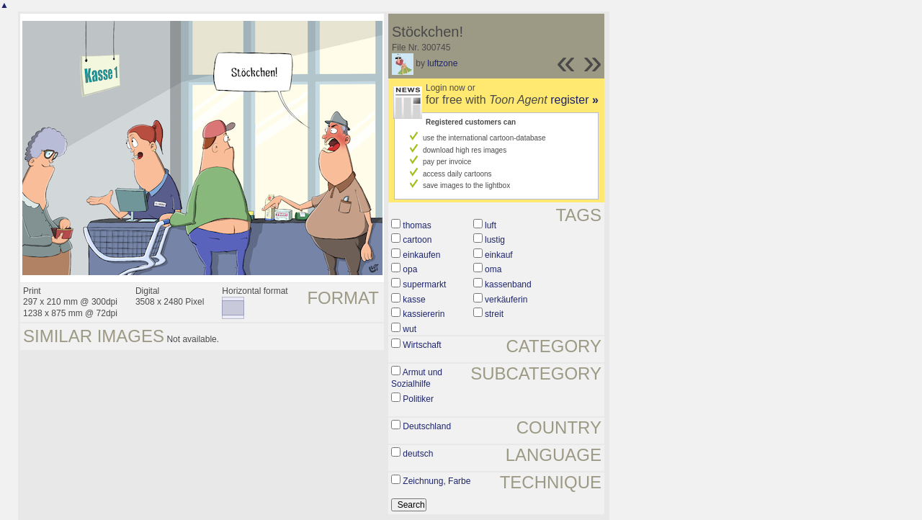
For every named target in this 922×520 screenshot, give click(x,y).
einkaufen (421, 255)
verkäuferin (506, 300)
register (574, 100)
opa (410, 269)
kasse (414, 300)
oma (493, 269)
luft (490, 225)
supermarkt (424, 284)
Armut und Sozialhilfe (416, 378)
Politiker (418, 399)
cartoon (417, 240)
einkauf (499, 255)
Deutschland (427, 426)
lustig (495, 240)
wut (409, 329)
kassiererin (423, 314)
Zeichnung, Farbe (436, 481)
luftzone (442, 63)
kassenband (508, 284)
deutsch (418, 454)
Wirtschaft (422, 345)
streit (494, 314)
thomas (417, 225)
